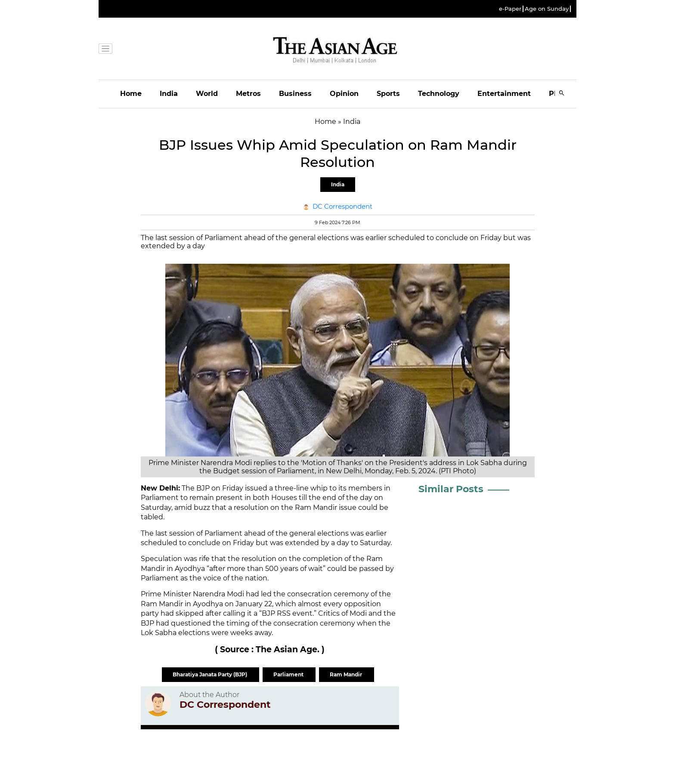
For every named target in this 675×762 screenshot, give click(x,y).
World (207, 93)
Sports (388, 93)
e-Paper (510, 9)
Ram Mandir (346, 674)
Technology (438, 93)
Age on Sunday (547, 9)
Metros (248, 93)
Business (295, 93)
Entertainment (504, 93)
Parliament (289, 674)
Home (131, 93)
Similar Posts (450, 489)
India (169, 93)
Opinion (344, 93)
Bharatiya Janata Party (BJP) (210, 674)
